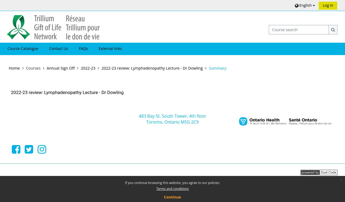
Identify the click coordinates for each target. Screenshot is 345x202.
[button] (304, 5)
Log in (328, 5)
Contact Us (58, 48)
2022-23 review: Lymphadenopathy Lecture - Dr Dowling (67, 92)
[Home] (53, 26)
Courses (33, 68)
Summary (217, 68)
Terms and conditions (172, 188)
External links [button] (110, 48)
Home (14, 68)
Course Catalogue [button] (23, 48)
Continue (172, 197)
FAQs (83, 48)
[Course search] (299, 29)
